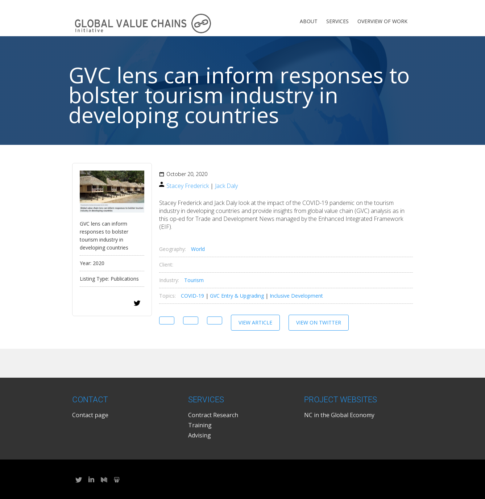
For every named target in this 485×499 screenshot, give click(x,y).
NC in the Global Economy (339, 415)
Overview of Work (382, 21)
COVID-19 (192, 295)
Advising (199, 435)
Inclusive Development (296, 295)
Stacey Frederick (187, 186)
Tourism (194, 280)
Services (337, 21)
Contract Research (213, 415)
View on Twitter (318, 322)
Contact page (90, 415)
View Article (255, 322)
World (198, 249)
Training (200, 425)
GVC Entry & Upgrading (237, 295)
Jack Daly (226, 186)
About (309, 21)
